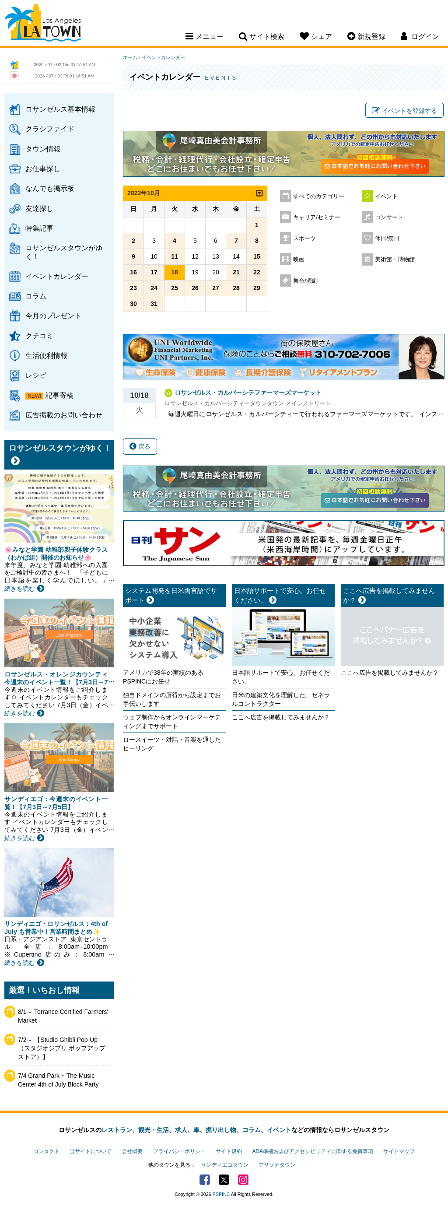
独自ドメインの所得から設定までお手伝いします (172, 699)
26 (195, 287)
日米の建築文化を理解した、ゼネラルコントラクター (281, 699)
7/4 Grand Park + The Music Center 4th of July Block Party (58, 1080)
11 (174, 256)
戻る (140, 446)
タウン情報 (42, 149)
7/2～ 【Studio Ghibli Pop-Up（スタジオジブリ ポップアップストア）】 (61, 1048)
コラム (35, 296)
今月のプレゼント (53, 315)
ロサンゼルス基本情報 (60, 109)
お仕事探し (42, 168)
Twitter (224, 1179)
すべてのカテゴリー (318, 196)
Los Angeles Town (42, 24)
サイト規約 (229, 1151)
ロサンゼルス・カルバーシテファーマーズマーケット (248, 392)
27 (215, 287)
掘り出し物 (221, 1129)
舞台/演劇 (305, 281)
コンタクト (46, 1151)
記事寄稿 (60, 395)
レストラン (117, 1129)
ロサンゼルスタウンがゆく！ (63, 252)
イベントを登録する (404, 111)
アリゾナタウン (277, 1165)
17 (154, 272)
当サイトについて (91, 1151)
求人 (181, 1129)
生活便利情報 (46, 355)
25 (174, 287)
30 (133, 303)
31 (154, 303)
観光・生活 (153, 1129)
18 (174, 272)
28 (236, 287)
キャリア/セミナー (316, 217)
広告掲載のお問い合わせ (63, 415)
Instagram (243, 1179)
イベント (386, 196)
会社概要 (132, 1151)
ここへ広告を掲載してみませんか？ (281, 717)
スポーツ (304, 238)
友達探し (39, 208)
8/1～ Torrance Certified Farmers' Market (63, 1016)
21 (236, 272)
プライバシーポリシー (179, 1151)
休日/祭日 (387, 238)
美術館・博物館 (395, 259)
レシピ (35, 375)
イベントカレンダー (56, 276)
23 (133, 287)
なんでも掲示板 (49, 188)
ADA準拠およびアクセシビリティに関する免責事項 (312, 1151)
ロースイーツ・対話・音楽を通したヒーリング (172, 744)
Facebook (205, 1179)
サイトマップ (399, 1151)
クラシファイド (49, 129)
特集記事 (39, 228)
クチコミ (39, 336)
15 (256, 256)
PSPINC (221, 1194)
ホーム (130, 57)
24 (154, 287)
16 (133, 272)
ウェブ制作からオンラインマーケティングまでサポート (172, 721)
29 (256, 287)
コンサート (389, 217)
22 (256, 272)
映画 (298, 259)
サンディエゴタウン (224, 1165)
